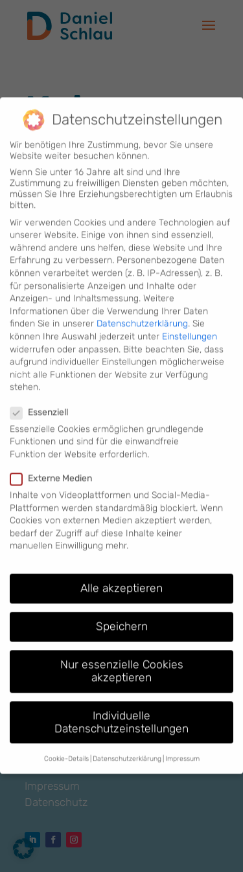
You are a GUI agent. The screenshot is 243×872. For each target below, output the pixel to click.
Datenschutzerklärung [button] (127, 748)
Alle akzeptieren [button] (121, 577)
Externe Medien (56, 467)
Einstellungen (189, 325)
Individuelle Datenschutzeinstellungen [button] (121, 711)
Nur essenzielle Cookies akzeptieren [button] (121, 660)
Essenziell (44, 401)
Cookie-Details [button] (66, 748)
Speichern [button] (122, 615)
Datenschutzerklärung (142, 313)
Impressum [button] (182, 748)
